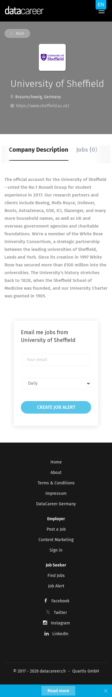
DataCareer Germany (56, 503)
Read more (58, 690)
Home (56, 462)
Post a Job (56, 529)
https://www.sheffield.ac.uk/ (43, 105)
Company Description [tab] (38, 149)
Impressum (56, 493)
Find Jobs (56, 575)
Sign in (56, 550)
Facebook (60, 601)
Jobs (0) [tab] (86, 149)
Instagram (60, 623)
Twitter (60, 612)
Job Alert (56, 586)
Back (19, 33)
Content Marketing (56, 539)
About (56, 472)
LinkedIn (60, 633)
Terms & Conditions (56, 483)
